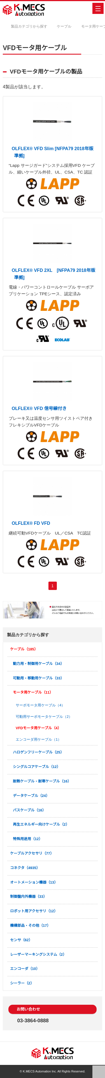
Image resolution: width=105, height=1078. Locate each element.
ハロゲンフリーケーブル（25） (38, 752)
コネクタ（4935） (25, 867)
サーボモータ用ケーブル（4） (40, 705)
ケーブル (68, 26)
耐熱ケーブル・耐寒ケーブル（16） (42, 781)
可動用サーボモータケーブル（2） (44, 716)
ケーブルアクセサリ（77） (32, 853)
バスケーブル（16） (29, 810)
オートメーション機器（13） (34, 882)
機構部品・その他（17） (30, 925)
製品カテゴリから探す (33, 26)
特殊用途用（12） (28, 839)
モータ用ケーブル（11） (33, 692)
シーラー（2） (22, 983)
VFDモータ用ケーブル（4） (38, 728)
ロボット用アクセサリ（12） (34, 911)
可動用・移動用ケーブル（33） (38, 678)
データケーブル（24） (31, 795)
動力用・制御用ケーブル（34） (38, 663)
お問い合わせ (30, 1009)
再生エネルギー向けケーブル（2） (41, 824)
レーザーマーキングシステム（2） (38, 954)
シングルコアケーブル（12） (37, 766)
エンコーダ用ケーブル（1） (38, 739)
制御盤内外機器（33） (28, 896)
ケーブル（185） (24, 649)
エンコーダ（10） (25, 968)
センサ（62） (21, 940)
